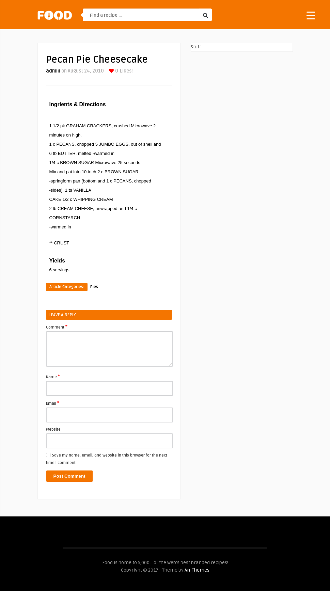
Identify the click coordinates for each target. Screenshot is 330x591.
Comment (56, 327)
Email (52, 403)
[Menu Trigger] (310, 15)
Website (53, 429)
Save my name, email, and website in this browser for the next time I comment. (106, 459)
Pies (94, 286)
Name (53, 376)
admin (53, 71)
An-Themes (197, 570)
